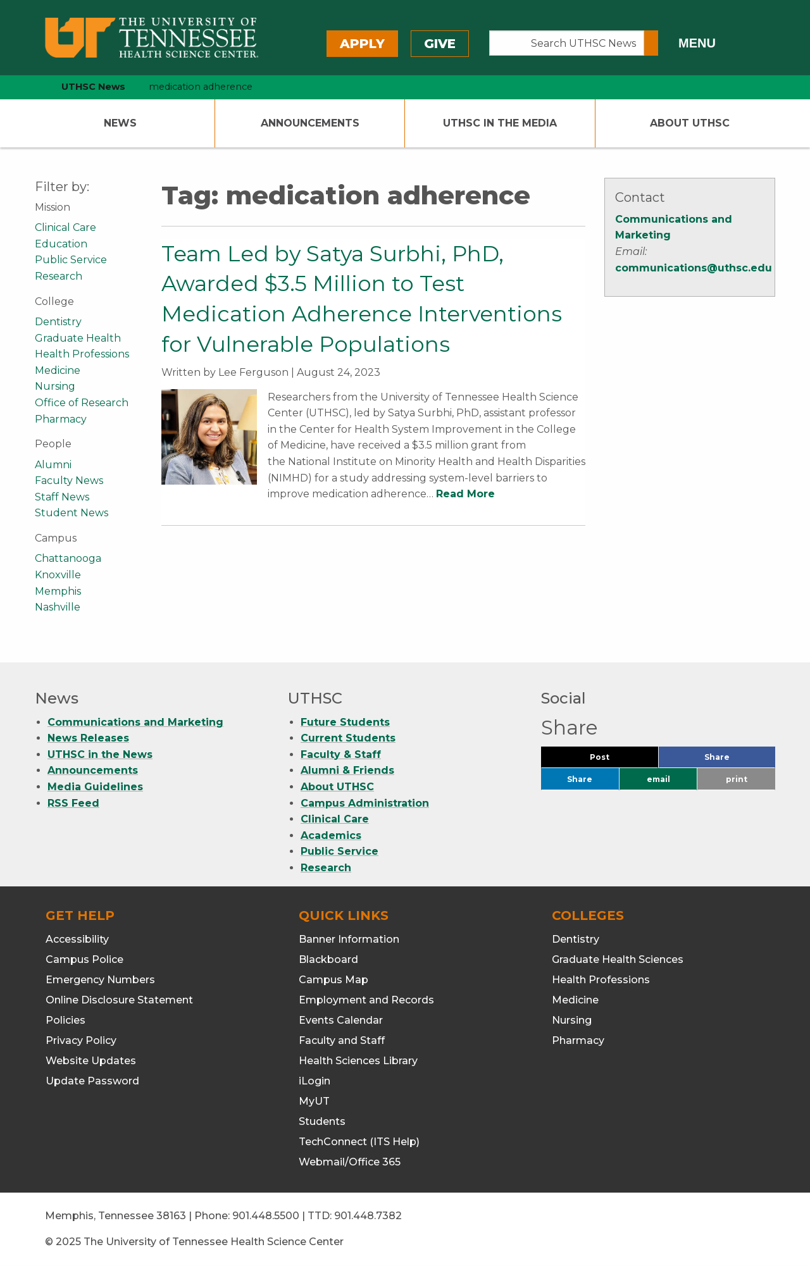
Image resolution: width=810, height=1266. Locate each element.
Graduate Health (78, 338)
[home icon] (31, 87)
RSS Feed (73, 803)
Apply (362, 43)
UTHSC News (93, 86)
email (658, 779)
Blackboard (328, 959)
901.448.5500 (265, 1216)
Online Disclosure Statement (119, 1000)
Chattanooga (68, 558)
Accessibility (77, 939)
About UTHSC (690, 123)
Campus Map (333, 980)
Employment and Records (366, 1000)
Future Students (345, 722)
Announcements (310, 123)
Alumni (53, 465)
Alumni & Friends (347, 770)
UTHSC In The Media (500, 123)
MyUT (314, 1101)
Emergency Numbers (100, 980)
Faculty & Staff (341, 754)
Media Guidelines (95, 787)
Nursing (55, 386)
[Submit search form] (651, 43)
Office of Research (81, 403)
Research (58, 276)
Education (61, 244)
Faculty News (69, 481)
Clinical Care (65, 227)
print (736, 779)
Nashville (57, 607)
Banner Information (349, 939)
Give (440, 43)
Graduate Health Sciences (617, 959)
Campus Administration (365, 803)
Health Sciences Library (358, 1061)
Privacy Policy (81, 1040)
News (120, 123)
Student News (71, 513)
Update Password (92, 1081)
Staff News (62, 497)
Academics (331, 835)
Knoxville (58, 575)
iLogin (314, 1081)
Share (737, 760)
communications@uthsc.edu (693, 268)
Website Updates (91, 1061)
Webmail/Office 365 (350, 1162)
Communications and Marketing (135, 722)
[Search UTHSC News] (566, 43)
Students (322, 1121)
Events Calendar (341, 1020)
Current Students (348, 738)
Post (615, 760)
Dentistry (58, 322)
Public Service (71, 260)
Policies (65, 1020)
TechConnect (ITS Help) (359, 1142)
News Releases (88, 738)
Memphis (58, 591)
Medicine (57, 370)
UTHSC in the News (100, 754)
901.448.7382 (368, 1216)
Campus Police (84, 959)
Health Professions (82, 354)
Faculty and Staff (342, 1040)
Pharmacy (61, 419)
